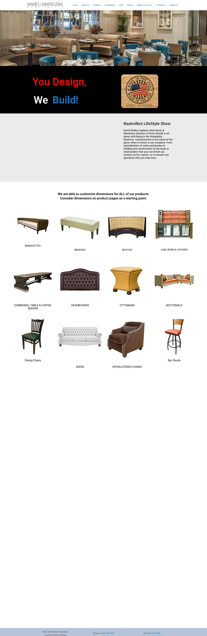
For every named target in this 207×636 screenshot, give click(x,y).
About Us (85, 5)
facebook (174, 5)
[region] (103, 36)
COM (121, 5)
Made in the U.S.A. (145, 5)
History (130, 5)
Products (97, 5)
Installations (110, 5)
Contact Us (161, 5)
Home (75, 5)
